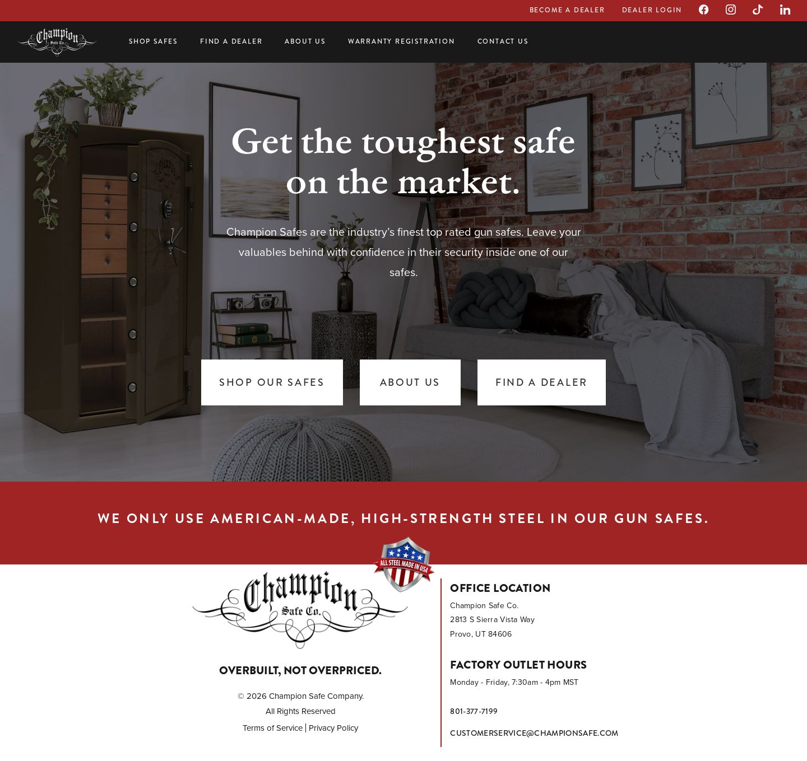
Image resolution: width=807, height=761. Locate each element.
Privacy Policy (333, 727)
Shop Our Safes (272, 382)
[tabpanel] (403, 269)
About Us (305, 41)
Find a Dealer (231, 41)
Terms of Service (273, 727)
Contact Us (502, 41)
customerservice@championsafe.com (534, 733)
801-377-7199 (474, 711)
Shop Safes (153, 41)
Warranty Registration (401, 41)
